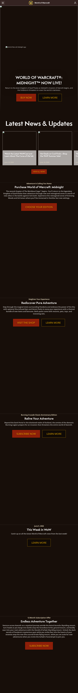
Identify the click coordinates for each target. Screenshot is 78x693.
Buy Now (26, 97)
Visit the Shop (26, 248)
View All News (39, 172)
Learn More (50, 97)
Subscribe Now (26, 285)
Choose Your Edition (39, 207)
